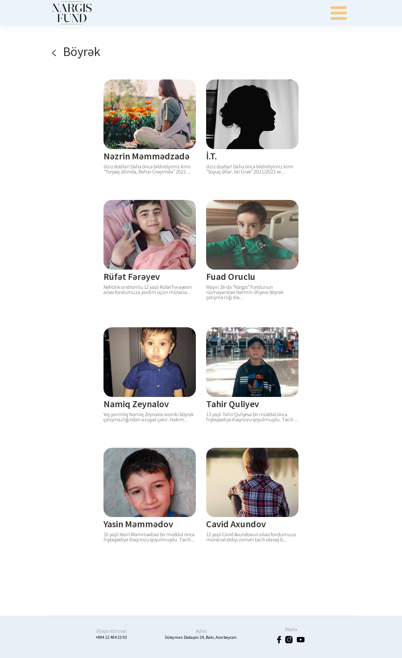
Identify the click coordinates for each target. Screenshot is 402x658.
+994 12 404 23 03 (111, 637)
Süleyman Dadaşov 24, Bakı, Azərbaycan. (201, 637)
